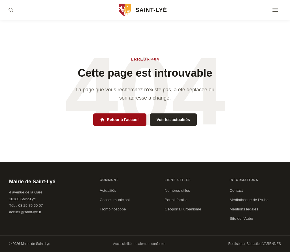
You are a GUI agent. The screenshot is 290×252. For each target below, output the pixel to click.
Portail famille (176, 200)
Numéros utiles (177, 190)
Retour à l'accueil (119, 119)
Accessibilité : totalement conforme (139, 244)
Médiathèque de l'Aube (249, 200)
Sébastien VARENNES (263, 244)
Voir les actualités (173, 119)
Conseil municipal (115, 200)
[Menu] (275, 10)
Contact (236, 190)
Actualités (108, 190)
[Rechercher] (11, 10)
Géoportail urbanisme (183, 209)
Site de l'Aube (241, 218)
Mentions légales (244, 209)
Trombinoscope (113, 209)
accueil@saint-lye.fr (25, 212)
